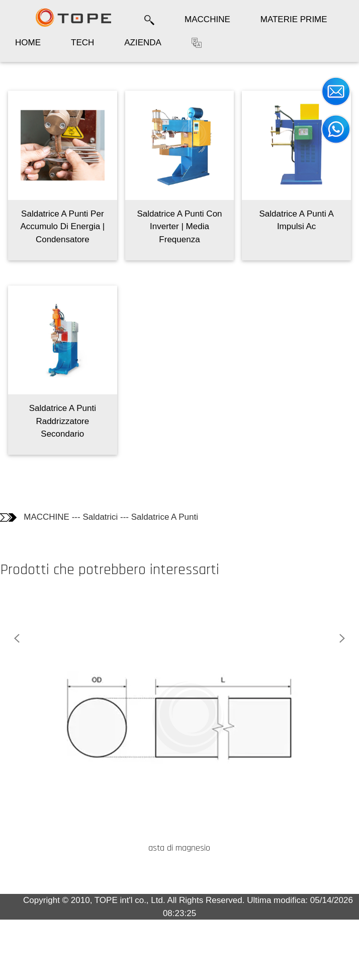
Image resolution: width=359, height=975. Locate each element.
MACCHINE (207, 19)
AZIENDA (142, 42)
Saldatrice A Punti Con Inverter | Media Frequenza (179, 226)
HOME (28, 42)
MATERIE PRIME (293, 19)
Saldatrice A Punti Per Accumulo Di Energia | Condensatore (62, 226)
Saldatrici (100, 517)
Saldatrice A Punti (164, 517)
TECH (82, 42)
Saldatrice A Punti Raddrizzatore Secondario (62, 421)
